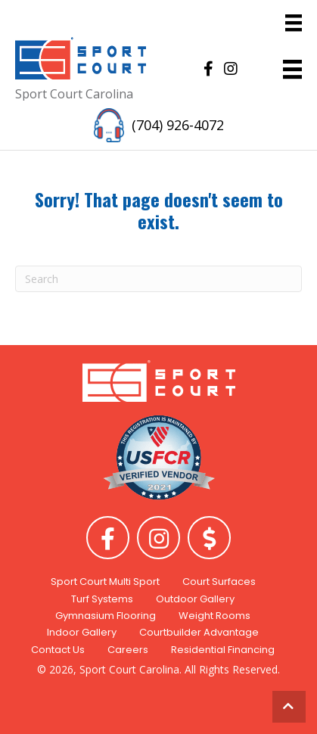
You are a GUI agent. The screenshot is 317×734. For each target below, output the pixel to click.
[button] (208, 68)
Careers (127, 649)
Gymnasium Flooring (105, 615)
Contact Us (58, 649)
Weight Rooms (214, 615)
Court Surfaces (219, 581)
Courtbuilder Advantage (199, 632)
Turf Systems (102, 599)
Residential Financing (223, 649)
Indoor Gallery (82, 632)
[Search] (158, 279)
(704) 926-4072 (178, 125)
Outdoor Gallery (195, 599)
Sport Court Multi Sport (105, 581)
